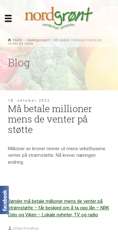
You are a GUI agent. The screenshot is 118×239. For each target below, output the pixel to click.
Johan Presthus (25, 228)
